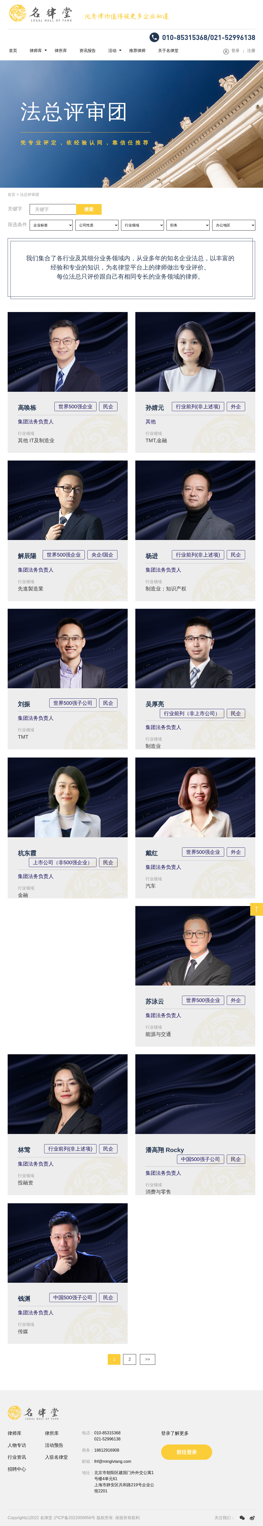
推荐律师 (124, 51)
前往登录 (186, 1452)
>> (147, 1359)
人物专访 (17, 1445)
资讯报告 (79, 51)
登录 (235, 51)
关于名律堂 (152, 51)
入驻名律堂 (56, 1457)
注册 (251, 51)
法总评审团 (30, 195)
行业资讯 (17, 1457)
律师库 (32, 51)
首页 (12, 51)
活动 (102, 51)
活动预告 (54, 1445)
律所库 (55, 51)
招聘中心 (17, 1469)
